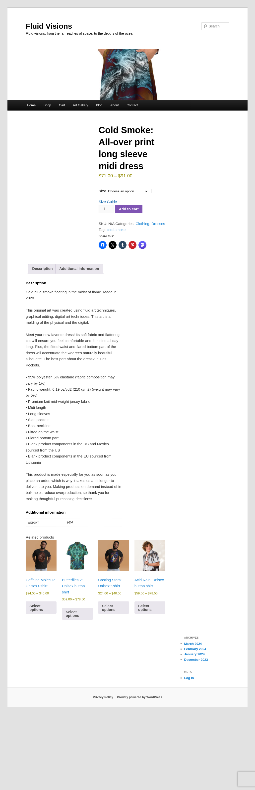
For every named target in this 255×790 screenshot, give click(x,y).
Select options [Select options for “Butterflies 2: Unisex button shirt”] (72, 689)
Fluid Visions (49, 26)
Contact (132, 105)
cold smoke (116, 229)
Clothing (142, 224)
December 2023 (196, 735)
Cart (62, 105)
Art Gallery (80, 105)
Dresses (158, 224)
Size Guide (108, 202)
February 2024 (195, 724)
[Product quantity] (106, 209)
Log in (189, 753)
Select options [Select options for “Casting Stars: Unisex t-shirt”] (108, 683)
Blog (99, 105)
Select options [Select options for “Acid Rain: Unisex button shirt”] (145, 683)
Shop (47, 105)
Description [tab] (42, 344)
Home (31, 105)
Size (102, 191)
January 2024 (194, 729)
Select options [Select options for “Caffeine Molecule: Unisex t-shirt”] (36, 683)
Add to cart (128, 209)
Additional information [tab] (79, 344)
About (114, 105)
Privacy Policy (103, 772)
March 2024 (193, 719)
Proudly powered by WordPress (139, 772)
